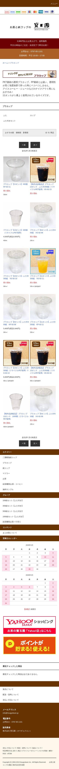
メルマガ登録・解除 (45, 751)
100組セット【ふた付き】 (13, 500)
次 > (35, 145)
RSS (4, 753)
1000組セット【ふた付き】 (13, 517)
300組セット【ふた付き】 (13, 506)
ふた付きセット (9, 121)
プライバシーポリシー (29, 751)
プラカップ (14, 63)
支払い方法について (9, 748)
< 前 (24, 145)
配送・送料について (24, 748)
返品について (36, 748)
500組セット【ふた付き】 (13, 511)
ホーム (5, 63)
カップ (32, 115)
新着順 (25, 133)
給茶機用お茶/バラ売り (12, 522)
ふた (5, 115)
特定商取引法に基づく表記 (12, 751)
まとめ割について (10, 533)
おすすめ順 (9, 133)
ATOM (9, 753)
